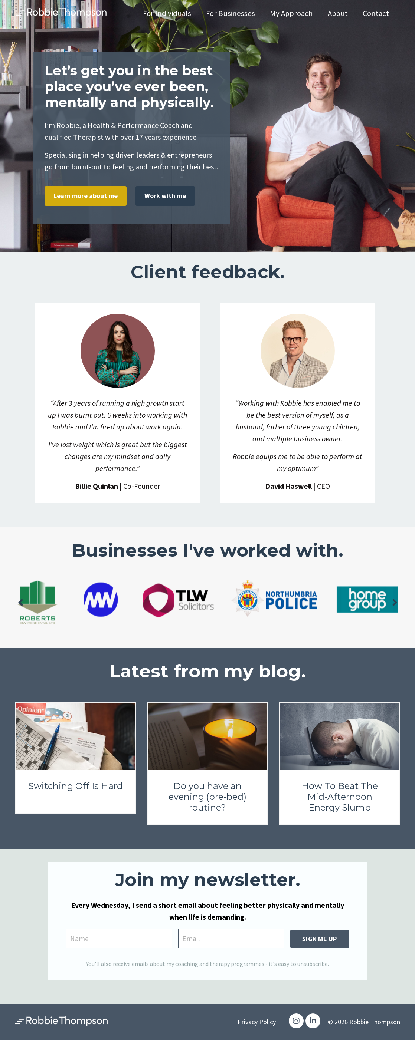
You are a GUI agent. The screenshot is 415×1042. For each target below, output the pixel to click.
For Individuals (164, 14)
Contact (375, 14)
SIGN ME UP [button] (319, 939)
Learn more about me (85, 195)
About (337, 14)
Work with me (165, 195)
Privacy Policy (257, 1023)
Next (394, 603)
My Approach (290, 14)
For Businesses (229, 14)
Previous (20, 603)
